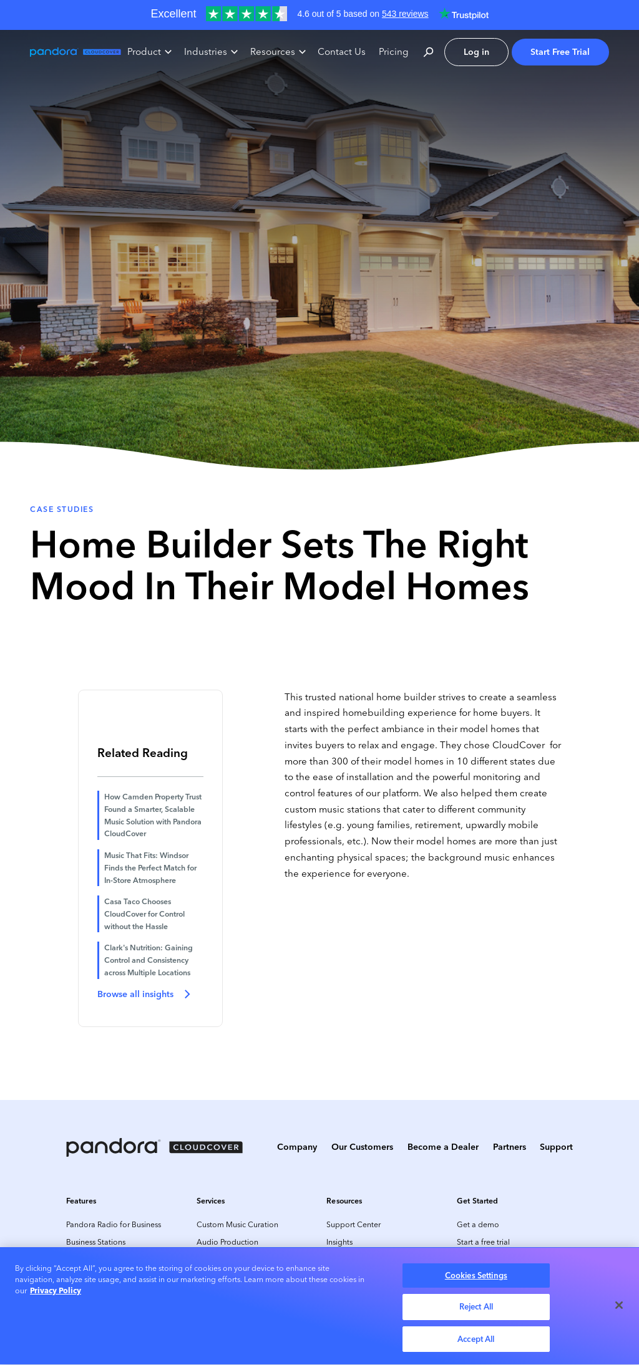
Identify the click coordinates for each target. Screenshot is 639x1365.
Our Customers (362, 1146)
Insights (339, 1242)
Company (297, 1146)
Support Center (353, 1224)
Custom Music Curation (237, 1224)
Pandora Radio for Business (113, 1224)
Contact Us (342, 51)
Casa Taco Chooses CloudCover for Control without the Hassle (144, 913)
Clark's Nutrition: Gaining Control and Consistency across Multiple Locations (148, 960)
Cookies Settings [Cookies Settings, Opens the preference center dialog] (476, 1278)
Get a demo (478, 1224)
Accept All (475, 1341)
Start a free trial (483, 1242)
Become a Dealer (443, 1146)
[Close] (619, 1307)
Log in (476, 51)
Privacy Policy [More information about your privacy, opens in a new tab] (55, 1293)
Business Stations (95, 1242)
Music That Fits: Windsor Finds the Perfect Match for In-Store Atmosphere (150, 867)
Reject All (476, 1309)
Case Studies (62, 509)
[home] (75, 51)
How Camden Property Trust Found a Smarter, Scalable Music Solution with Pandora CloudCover (153, 815)
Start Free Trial (560, 51)
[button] (149, 52)
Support (556, 1146)
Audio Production (227, 1242)
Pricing (394, 51)
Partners (509, 1146)
